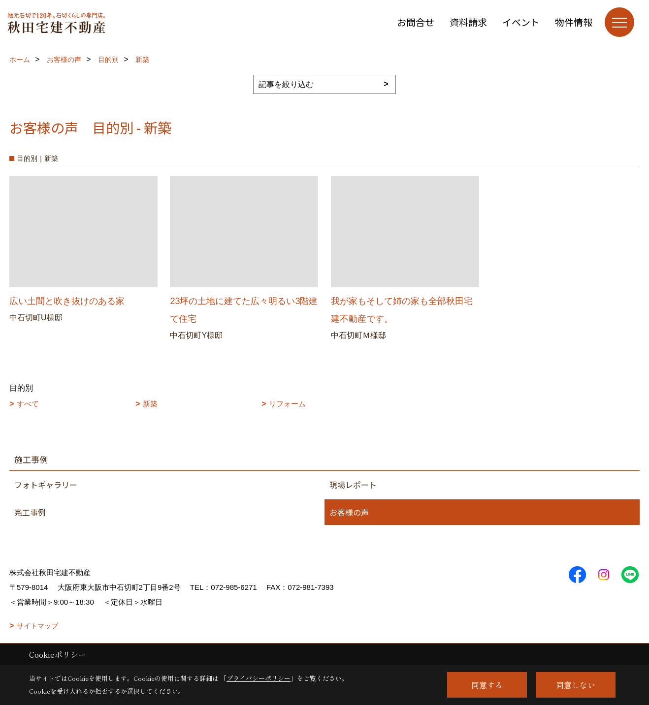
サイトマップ (37, 626)
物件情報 (573, 22)
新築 (150, 403)
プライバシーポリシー (259, 678)
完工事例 (30, 512)
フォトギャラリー (45, 484)
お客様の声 (349, 512)
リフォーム (287, 403)
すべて (28, 403)
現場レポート (353, 484)
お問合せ (415, 22)
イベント (521, 22)
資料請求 (468, 22)
